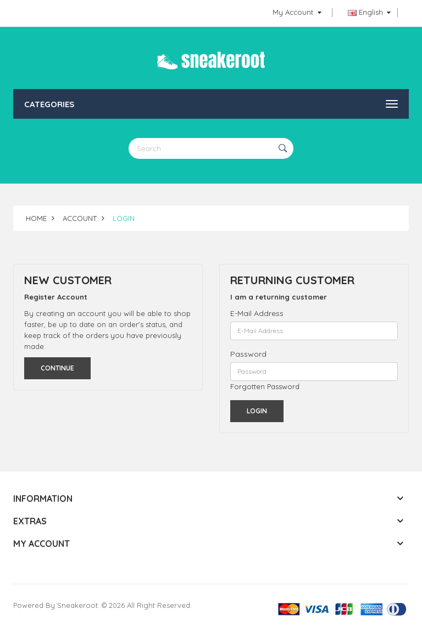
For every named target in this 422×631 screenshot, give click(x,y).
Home (36, 218)
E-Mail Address (257, 313)
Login (124, 218)
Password (248, 354)
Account (80, 218)
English (369, 12)
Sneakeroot (77, 605)
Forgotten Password (264, 386)
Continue (57, 368)
